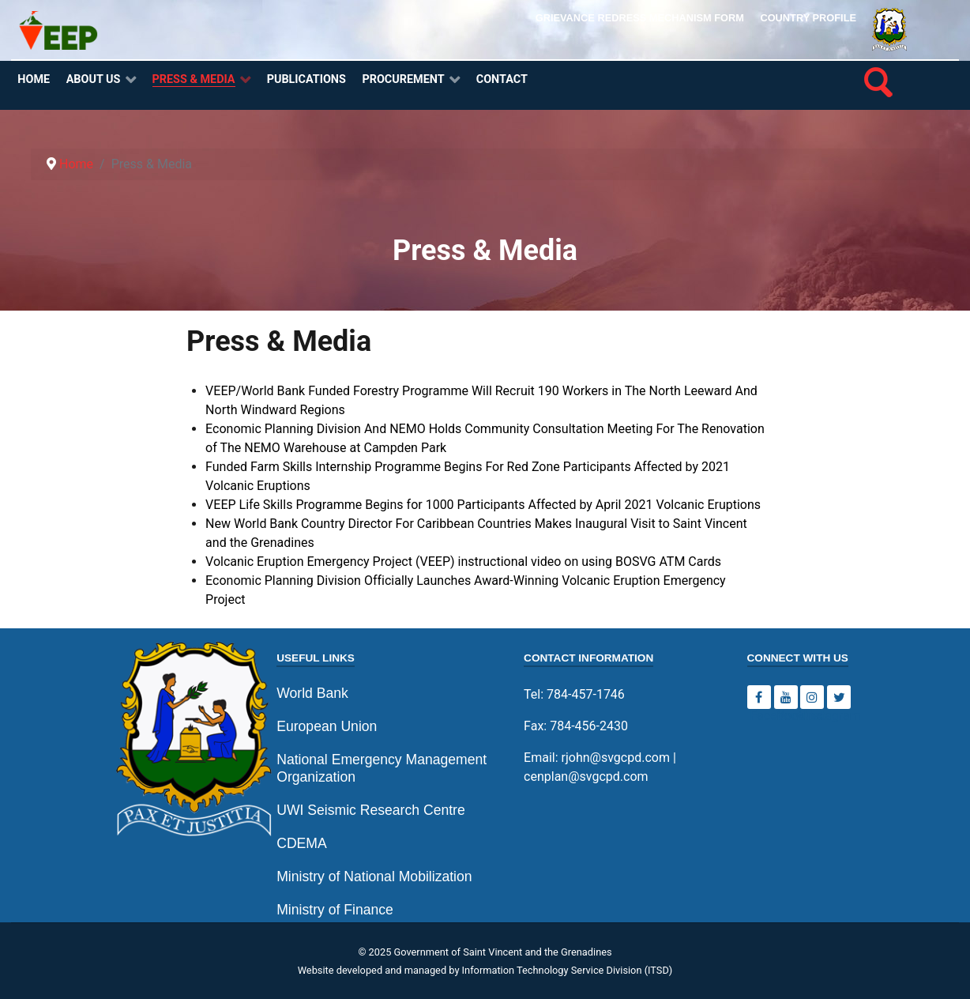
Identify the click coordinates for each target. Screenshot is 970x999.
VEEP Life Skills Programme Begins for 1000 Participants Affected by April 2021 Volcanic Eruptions (483, 504)
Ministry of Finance (334, 910)
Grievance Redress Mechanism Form (640, 18)
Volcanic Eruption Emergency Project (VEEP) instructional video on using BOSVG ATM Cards (463, 561)
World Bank (312, 693)
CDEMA (301, 843)
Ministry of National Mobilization (374, 876)
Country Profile (808, 18)
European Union (326, 726)
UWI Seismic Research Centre (370, 810)
